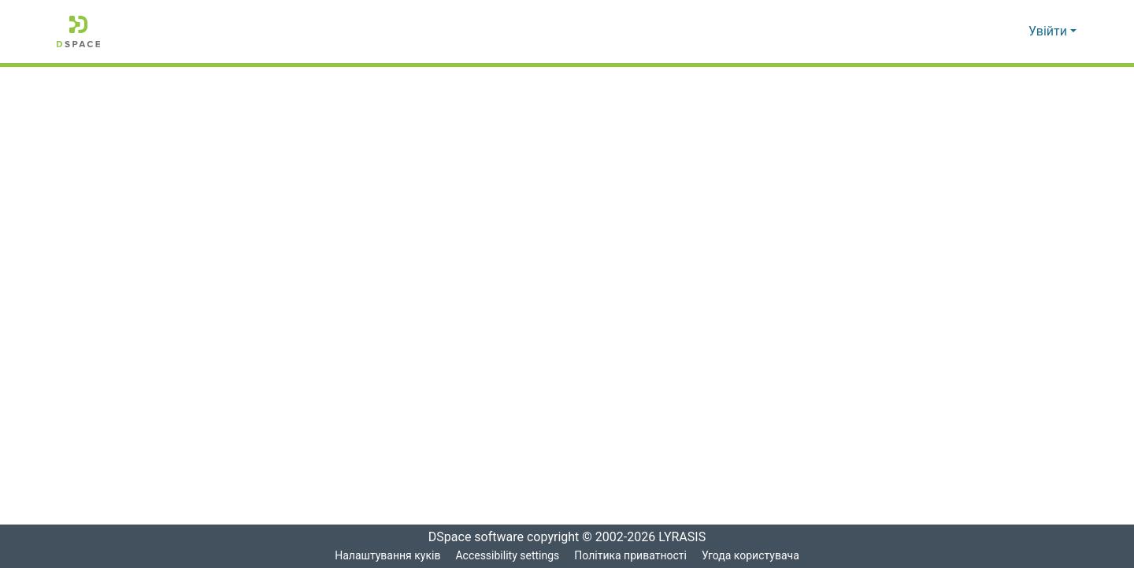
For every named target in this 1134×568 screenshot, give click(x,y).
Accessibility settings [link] (506, 555)
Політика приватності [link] (630, 555)
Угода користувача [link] (751, 555)
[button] (78, 31)
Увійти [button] (1049, 31)
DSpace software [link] (471, 537)
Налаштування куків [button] (386, 555)
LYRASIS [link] (686, 537)
